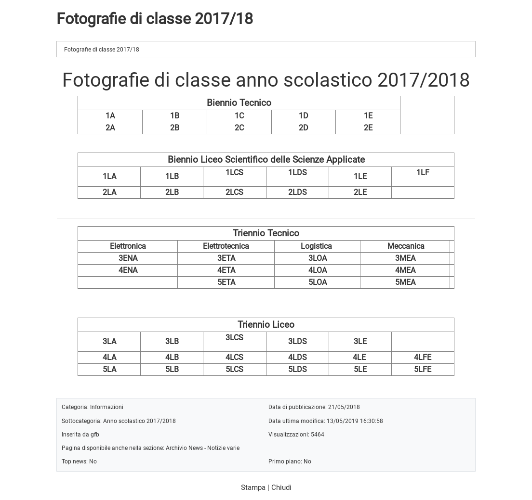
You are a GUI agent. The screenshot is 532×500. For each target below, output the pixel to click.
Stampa (253, 487)
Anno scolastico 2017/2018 (139, 420)
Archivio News (184, 447)
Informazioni (106, 406)
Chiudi (281, 487)
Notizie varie (223, 447)
